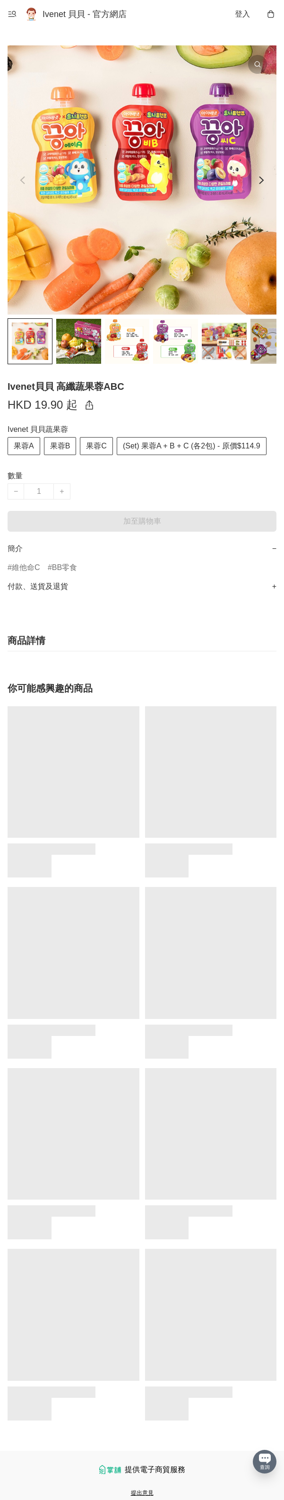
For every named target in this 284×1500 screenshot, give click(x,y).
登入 (242, 14)
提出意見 (142, 1493)
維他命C (26, 567)
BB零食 (64, 567)
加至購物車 (142, 521)
